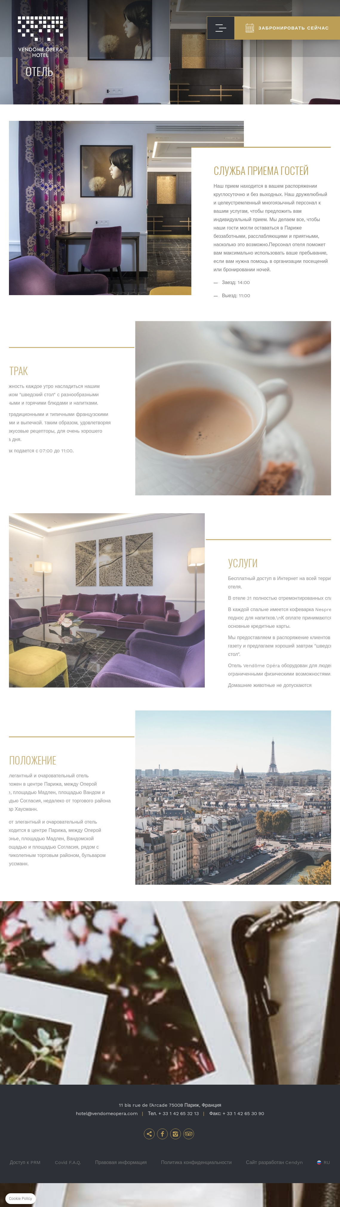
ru (327, 1186)
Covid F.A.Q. (68, 1186)
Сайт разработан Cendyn (274, 1186)
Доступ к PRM (25, 1186)
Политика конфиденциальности (196, 1186)
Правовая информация (121, 1186)
